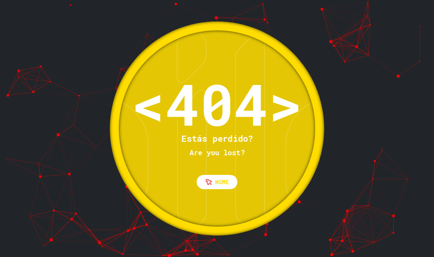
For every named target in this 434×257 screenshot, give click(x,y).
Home (217, 182)
